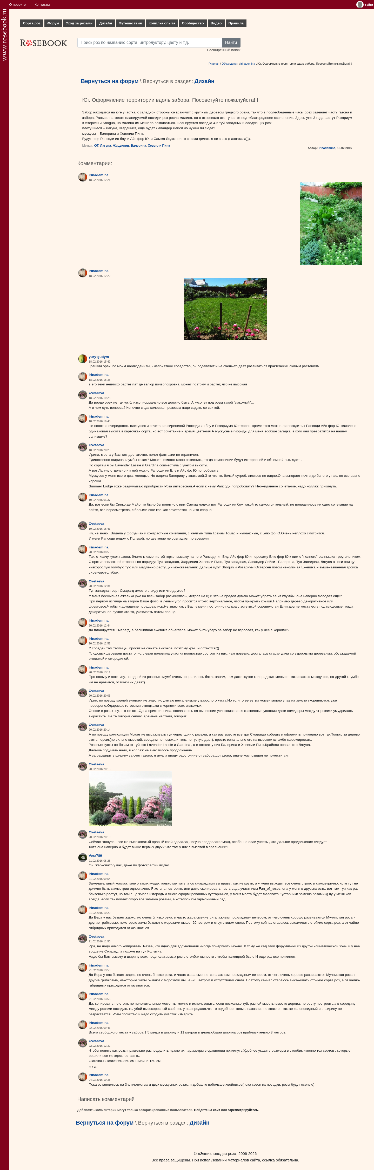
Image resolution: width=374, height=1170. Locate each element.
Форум (53, 23)
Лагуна (105, 145)
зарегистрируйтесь (243, 1110)
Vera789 (95, 856)
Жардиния (121, 145)
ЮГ (96, 145)
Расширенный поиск (223, 50)
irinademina (248, 63)
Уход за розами (79, 23)
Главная (214, 63)
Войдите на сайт (207, 1110)
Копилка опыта (162, 23)
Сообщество (193, 23)
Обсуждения (230, 63)
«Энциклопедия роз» (217, 1153)
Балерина (138, 145)
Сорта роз (32, 23)
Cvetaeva (96, 393)
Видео (216, 23)
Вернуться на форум (110, 81)
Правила (236, 23)
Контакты (42, 4)
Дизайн (105, 23)
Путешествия (130, 23)
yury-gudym (99, 357)
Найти (231, 42)
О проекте (17, 4)
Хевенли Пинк (159, 145)
